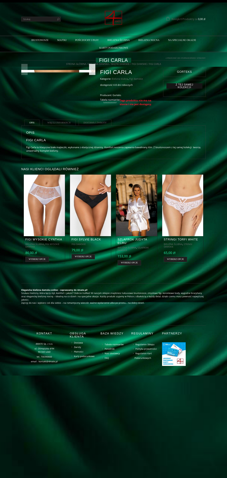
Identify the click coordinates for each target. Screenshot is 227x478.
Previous (24, 123)
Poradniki (110, 451)
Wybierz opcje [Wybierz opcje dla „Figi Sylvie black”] (83, 359)
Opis (32, 225)
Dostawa (78, 445)
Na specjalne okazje (182, 40)
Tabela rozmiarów (110, 99)
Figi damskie (139, 63)
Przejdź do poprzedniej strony (186, 58)
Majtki (62, 40)
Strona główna (76, 63)
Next (92, 123)
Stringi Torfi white (181, 342)
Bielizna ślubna (119, 40)
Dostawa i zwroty (95, 225)
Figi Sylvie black (86, 342)
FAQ (107, 460)
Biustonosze (40, 40)
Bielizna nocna (149, 40)
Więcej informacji (59, 225)
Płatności (78, 454)
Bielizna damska (98, 63)
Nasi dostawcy (112, 456)
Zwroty (77, 449)
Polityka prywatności (146, 451)
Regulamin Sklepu (144, 446)
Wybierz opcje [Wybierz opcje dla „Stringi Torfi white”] (175, 362)
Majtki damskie (120, 63)
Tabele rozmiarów (114, 446)
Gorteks (184, 71)
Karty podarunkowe (113, 47)
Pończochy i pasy (87, 40)
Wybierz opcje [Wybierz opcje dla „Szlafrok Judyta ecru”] (129, 365)
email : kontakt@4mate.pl (44, 464)
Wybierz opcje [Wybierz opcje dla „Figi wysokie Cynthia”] (37, 362)
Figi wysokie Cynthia (43, 342)
